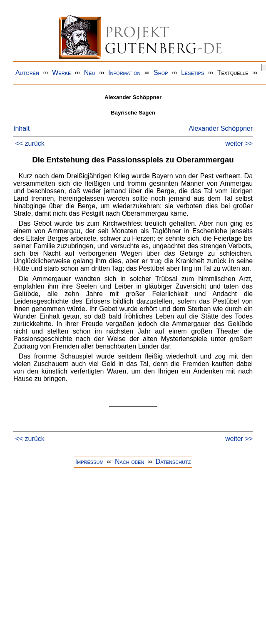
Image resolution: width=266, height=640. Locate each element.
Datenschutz (173, 461)
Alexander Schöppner (221, 128)
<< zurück (29, 143)
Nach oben (129, 461)
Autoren (27, 72)
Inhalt (21, 128)
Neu (89, 72)
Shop (161, 72)
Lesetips (192, 72)
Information (124, 72)
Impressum (89, 461)
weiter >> (239, 143)
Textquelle (233, 72)
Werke (61, 72)
